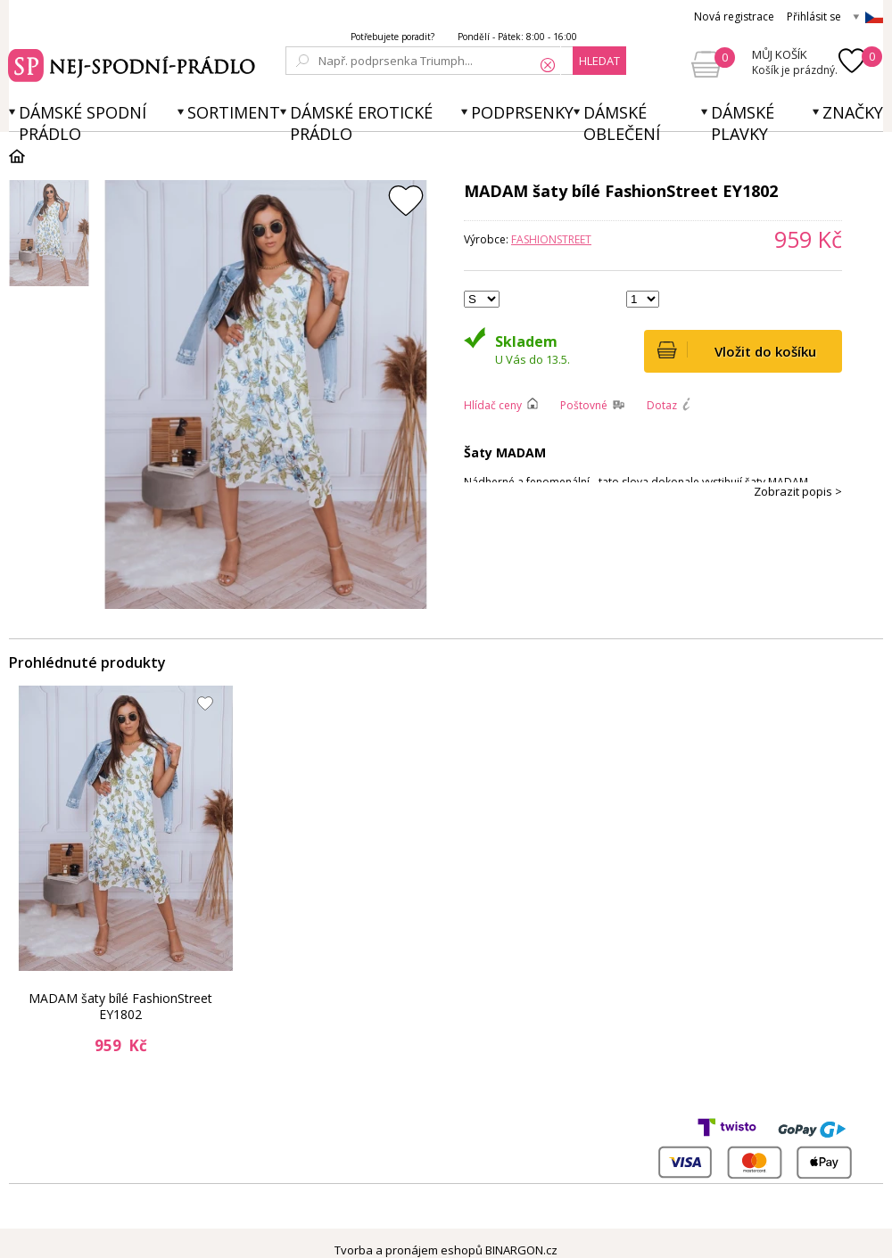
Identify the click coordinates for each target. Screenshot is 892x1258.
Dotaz (662, 405)
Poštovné (583, 405)
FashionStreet (551, 239)
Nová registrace (734, 16)
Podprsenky (522, 112)
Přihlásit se (814, 16)
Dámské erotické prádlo (361, 123)
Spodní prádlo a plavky (134, 63)
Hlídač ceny (493, 405)
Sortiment (233, 112)
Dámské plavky (742, 123)
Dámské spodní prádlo (82, 123)
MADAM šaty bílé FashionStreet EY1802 (120, 1006)
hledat (599, 61)
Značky (852, 112)
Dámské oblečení (621, 123)
